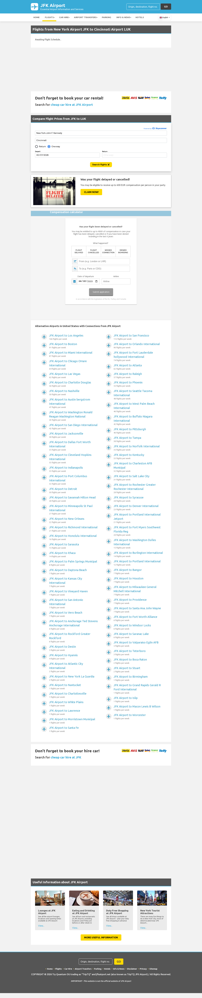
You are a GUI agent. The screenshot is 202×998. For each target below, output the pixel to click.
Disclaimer (132, 969)
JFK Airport (61, 7)
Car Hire (64, 17)
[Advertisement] (101, 69)
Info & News (123, 17)
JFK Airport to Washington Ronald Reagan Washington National (74, 416)
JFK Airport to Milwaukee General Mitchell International (138, 590)
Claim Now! (91, 192)
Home (36, 17)
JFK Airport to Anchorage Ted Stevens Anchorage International (74, 624)
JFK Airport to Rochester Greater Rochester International (138, 488)
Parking (106, 17)
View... (41, 925)
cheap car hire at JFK (66, 757)
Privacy (143, 969)
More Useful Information (101, 937)
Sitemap (153, 969)
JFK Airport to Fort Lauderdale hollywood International (138, 356)
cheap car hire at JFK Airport (72, 104)
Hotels (140, 17)
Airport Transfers (85, 17)
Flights (49, 17)
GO (166, 6)
